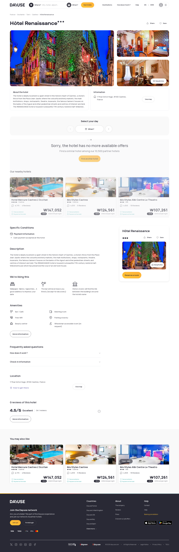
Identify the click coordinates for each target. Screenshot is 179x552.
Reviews (118, 510)
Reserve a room (132, 275)
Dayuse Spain (91, 524)
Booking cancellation (151, 514)
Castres (35, 15)
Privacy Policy (156, 544)
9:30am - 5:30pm (19, 461)
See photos (158, 81)
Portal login (29, 523)
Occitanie (20, 15)
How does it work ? (124, 5)
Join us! (15, 523)
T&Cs (167, 544)
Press (117, 514)
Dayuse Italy (91, 519)
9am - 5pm (73, 461)
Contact (147, 505)
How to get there (19, 388)
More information (20, 334)
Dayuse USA (91, 515)
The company (120, 505)
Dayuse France (92, 506)
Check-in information (55, 361)
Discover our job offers (122, 519)
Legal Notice (144, 544)
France (12, 15)
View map (148, 99)
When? (89, 129)
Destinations (107, 5)
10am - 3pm (126, 461)
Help (137, 5)
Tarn (28, 15)
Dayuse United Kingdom (95, 510)
